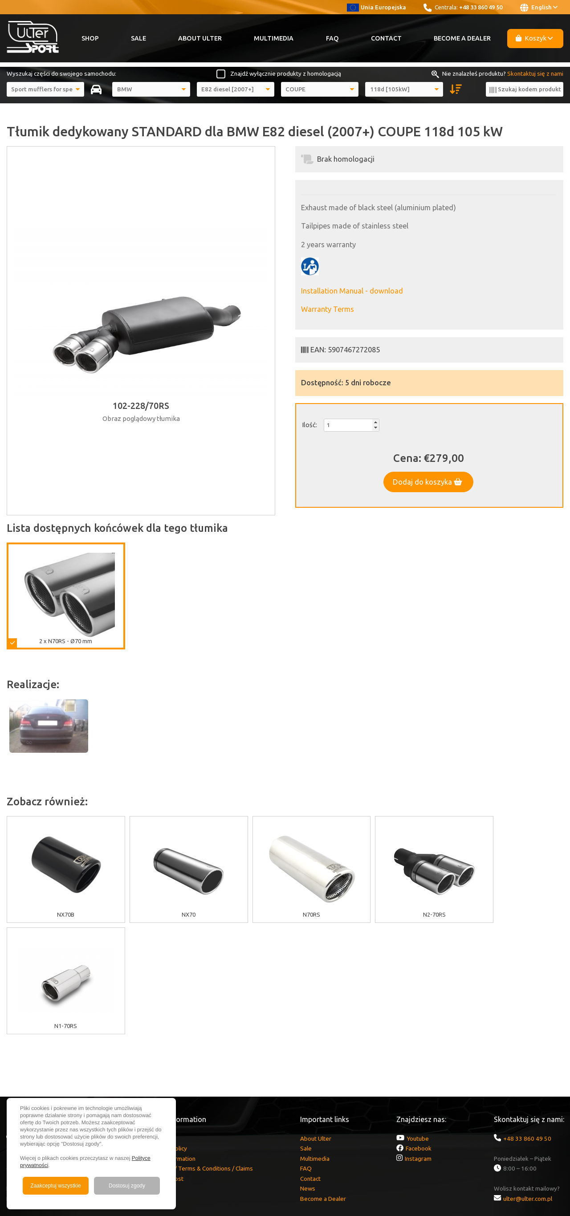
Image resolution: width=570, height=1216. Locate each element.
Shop (90, 38)
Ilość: (309, 424)
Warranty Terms (327, 309)
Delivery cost (165, 1067)
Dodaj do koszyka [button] (427, 482)
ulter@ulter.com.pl (527, 1087)
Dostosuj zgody (127, 1186)
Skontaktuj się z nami (535, 73)
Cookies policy (167, 1037)
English (539, 8)
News (307, 1077)
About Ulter (200, 38)
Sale (138, 38)
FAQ (332, 38)
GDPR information (171, 1047)
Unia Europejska (376, 7)
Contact (386, 38)
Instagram (418, 1047)
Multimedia (273, 38)
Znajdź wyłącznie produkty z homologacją (285, 73)
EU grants (161, 1027)
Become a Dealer (462, 38)
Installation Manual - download (352, 291)
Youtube (418, 1027)
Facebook (419, 1037)
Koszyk (534, 38)
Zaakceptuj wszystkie (55, 1186)
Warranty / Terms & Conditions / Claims (200, 1057)
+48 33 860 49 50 (480, 7)
